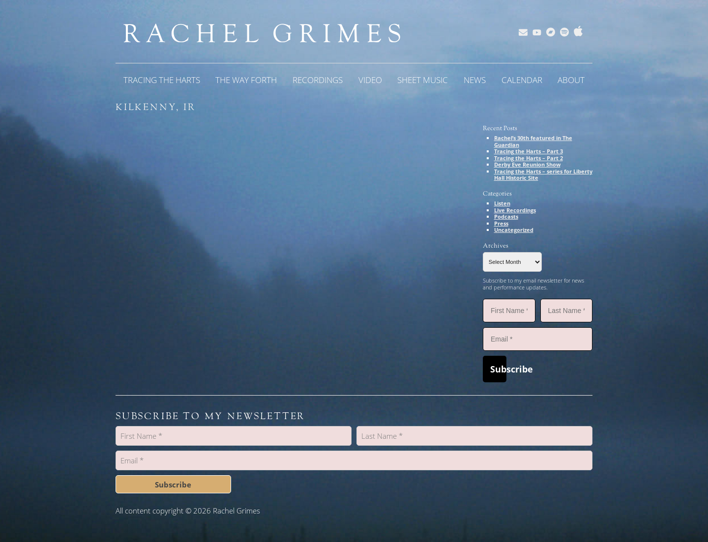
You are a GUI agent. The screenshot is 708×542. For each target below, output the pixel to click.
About (571, 80)
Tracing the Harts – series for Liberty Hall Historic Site (543, 175)
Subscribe (498, 369)
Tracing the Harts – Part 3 (528, 151)
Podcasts (506, 216)
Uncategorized (513, 229)
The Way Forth (246, 80)
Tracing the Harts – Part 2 (528, 158)
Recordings (318, 80)
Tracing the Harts (161, 80)
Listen (502, 203)
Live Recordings (515, 210)
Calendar (522, 80)
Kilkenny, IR (156, 107)
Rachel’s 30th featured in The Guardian (533, 141)
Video (370, 80)
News (475, 80)
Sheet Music (422, 80)
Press (501, 223)
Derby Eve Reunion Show (527, 164)
